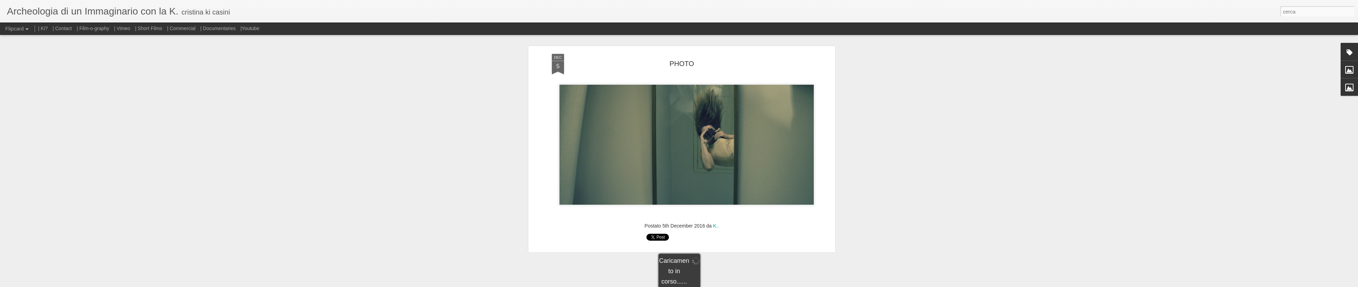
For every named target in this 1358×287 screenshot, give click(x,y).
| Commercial (181, 28)
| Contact (62, 28)
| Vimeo (122, 28)
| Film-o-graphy (94, 28)
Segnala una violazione (729, 283)
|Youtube (249, 28)
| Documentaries (218, 28)
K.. (716, 199)
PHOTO (682, 36)
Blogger (700, 283)
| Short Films (148, 28)
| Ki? (43, 28)
